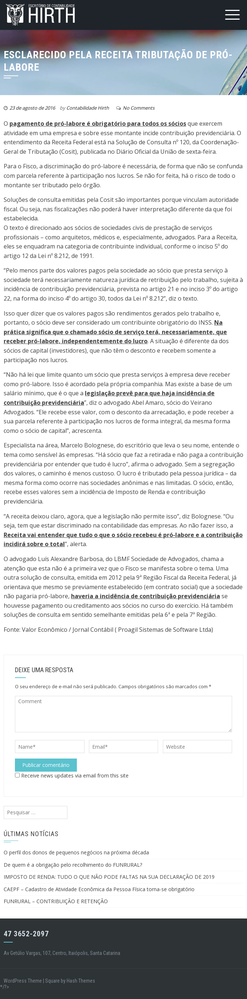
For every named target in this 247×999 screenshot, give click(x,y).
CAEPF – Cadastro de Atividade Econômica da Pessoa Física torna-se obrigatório (99, 889)
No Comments (138, 108)
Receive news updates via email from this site (72, 775)
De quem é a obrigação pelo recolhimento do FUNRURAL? (73, 864)
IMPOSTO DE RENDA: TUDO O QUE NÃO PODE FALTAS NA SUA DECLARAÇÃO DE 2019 (109, 876)
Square (52, 981)
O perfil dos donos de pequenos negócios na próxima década (76, 852)
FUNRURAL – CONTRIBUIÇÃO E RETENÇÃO (56, 901)
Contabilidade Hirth (87, 108)
